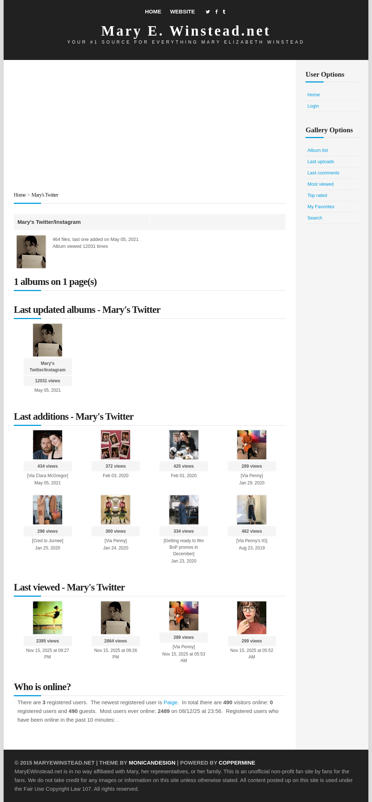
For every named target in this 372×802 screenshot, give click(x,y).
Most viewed (320, 184)
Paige (170, 702)
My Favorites (320, 206)
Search (314, 218)
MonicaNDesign (152, 762)
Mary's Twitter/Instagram (49, 221)
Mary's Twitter (45, 195)
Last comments (323, 173)
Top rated (317, 195)
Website (182, 11)
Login (313, 106)
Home (153, 11)
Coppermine (237, 762)
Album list (317, 150)
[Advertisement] (149, 127)
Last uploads (320, 161)
